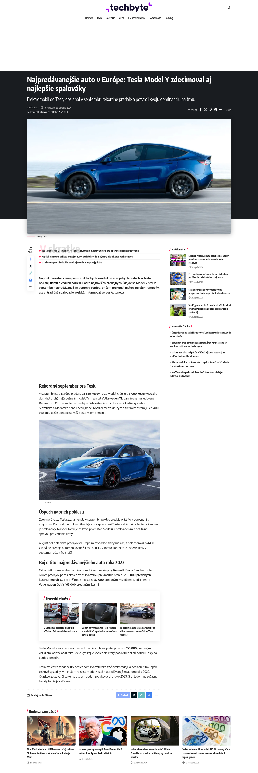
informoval (115, 292)
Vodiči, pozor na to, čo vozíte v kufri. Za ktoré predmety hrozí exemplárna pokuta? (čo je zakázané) (210, 306)
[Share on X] (205, 109)
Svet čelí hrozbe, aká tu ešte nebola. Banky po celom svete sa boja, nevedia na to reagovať (209, 257)
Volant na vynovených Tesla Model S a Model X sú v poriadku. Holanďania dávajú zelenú (100, 630)
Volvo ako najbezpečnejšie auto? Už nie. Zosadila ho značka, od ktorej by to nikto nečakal (152, 753)
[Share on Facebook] (200, 109)
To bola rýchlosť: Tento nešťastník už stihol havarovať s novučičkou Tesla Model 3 (136, 630)
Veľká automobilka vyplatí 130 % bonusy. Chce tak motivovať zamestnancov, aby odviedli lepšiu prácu (204, 753)
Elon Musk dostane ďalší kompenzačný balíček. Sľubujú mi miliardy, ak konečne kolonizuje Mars (48, 753)
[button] (228, 7)
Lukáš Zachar (33, 107)
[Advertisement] (129, 46)
